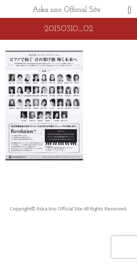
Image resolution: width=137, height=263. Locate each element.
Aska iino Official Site (66, 10)
